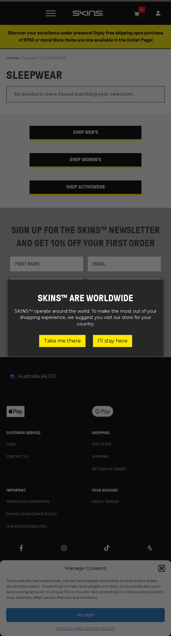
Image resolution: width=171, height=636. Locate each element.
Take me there (62, 341)
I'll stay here (112, 341)
